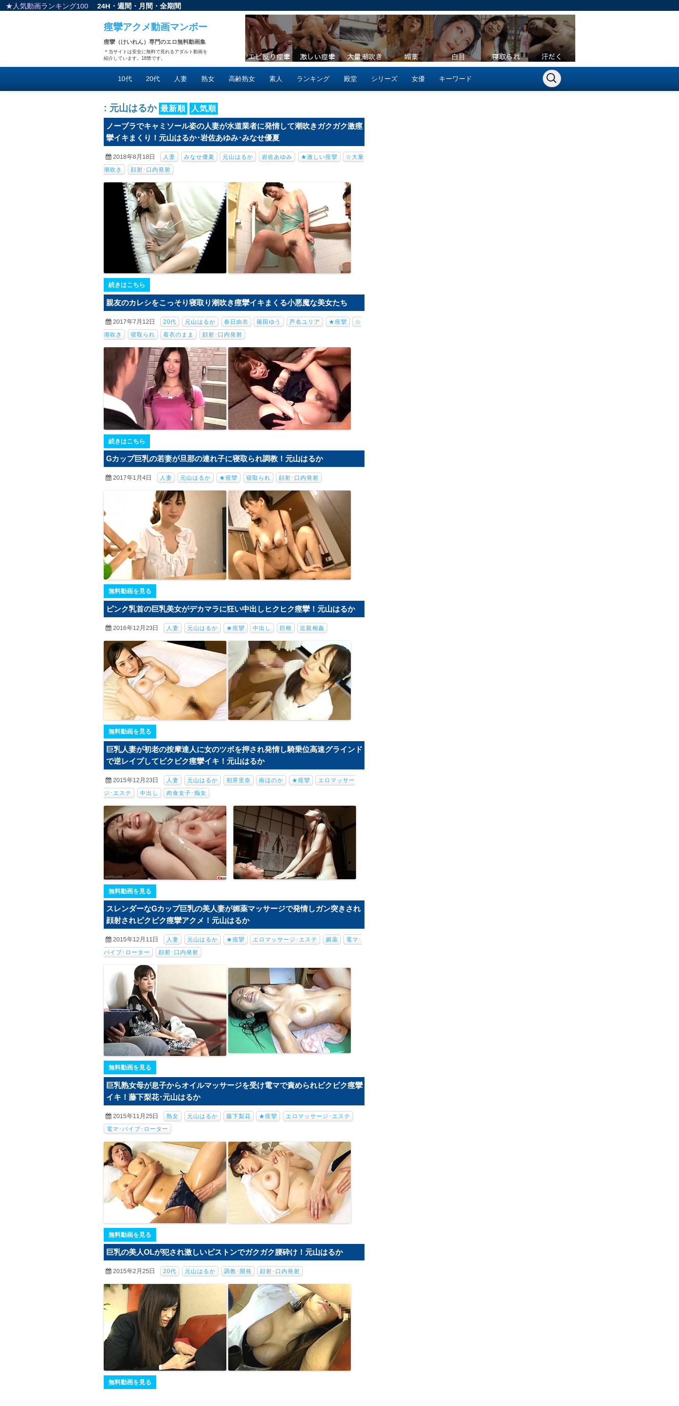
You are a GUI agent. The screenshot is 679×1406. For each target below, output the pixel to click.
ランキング (313, 78)
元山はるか (238, 157)
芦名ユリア (305, 322)
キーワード (455, 78)
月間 (146, 6)
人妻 (180, 78)
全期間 (170, 6)
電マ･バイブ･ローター (137, 1129)
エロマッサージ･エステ (285, 939)
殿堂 (350, 78)
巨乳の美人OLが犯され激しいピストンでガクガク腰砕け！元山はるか (224, 1252)
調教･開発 (238, 1271)
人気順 (203, 108)
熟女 (208, 78)
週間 (124, 6)
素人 (275, 78)
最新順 (173, 108)
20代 (153, 78)
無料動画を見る (129, 591)
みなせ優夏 (199, 157)
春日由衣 (236, 322)
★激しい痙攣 (319, 157)
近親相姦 (312, 628)
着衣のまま (178, 334)
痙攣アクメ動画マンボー (155, 27)
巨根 (286, 628)
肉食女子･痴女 (186, 793)
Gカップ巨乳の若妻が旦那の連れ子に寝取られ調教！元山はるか (214, 459)
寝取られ (143, 334)
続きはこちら (126, 284)
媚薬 (332, 939)
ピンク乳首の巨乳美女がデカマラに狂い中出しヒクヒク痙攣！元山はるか (230, 609)
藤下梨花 (238, 1116)
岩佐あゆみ (277, 157)
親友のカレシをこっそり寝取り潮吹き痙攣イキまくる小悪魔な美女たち (227, 303)
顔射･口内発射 (151, 169)
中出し (262, 628)
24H (103, 6)
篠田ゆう (269, 322)
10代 (125, 78)
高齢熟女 (242, 78)
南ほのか (271, 780)
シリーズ (384, 78)
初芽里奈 (238, 780)
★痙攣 (338, 322)
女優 (418, 78)
